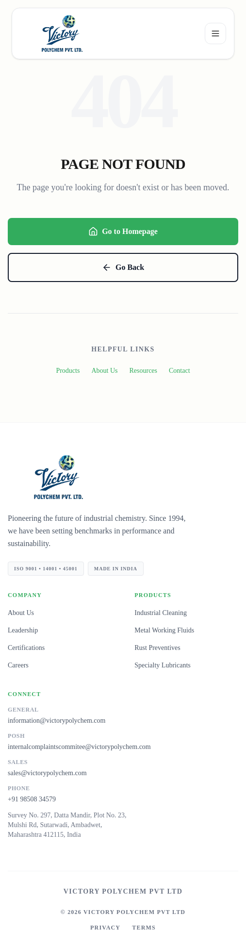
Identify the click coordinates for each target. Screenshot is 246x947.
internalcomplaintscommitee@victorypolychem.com (79, 746)
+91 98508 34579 (32, 799)
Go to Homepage (123, 231)
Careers (18, 665)
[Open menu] (215, 33)
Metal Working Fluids (164, 630)
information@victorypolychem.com (56, 720)
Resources (143, 370)
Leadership (23, 630)
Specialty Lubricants (162, 665)
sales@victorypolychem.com (47, 773)
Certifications (26, 647)
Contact (179, 370)
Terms (144, 927)
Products (68, 370)
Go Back (123, 267)
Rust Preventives (157, 647)
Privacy (105, 927)
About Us (104, 370)
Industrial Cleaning (160, 612)
